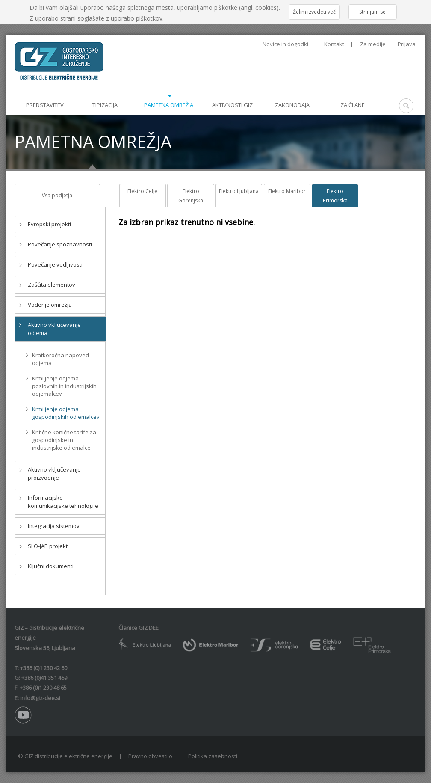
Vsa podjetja (57, 195)
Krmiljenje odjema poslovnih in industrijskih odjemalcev (64, 385)
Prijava (407, 44)
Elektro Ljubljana (239, 191)
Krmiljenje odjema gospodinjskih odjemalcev (66, 413)
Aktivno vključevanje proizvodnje (54, 473)
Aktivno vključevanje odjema (54, 329)
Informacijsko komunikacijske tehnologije (63, 502)
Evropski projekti (49, 224)
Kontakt (334, 44)
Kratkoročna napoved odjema (60, 359)
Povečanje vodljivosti (55, 264)
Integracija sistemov (54, 526)
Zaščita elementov (51, 284)
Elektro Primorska (335, 195)
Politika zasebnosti (212, 756)
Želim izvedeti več (314, 11)
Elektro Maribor (287, 191)
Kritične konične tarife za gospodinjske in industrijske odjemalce (64, 439)
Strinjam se (372, 11)
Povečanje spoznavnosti (60, 244)
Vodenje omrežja (50, 304)
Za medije (373, 44)
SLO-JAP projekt (48, 546)
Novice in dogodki (285, 44)
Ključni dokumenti (51, 566)
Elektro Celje (142, 191)
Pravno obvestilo (150, 756)
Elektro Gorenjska (190, 195)
